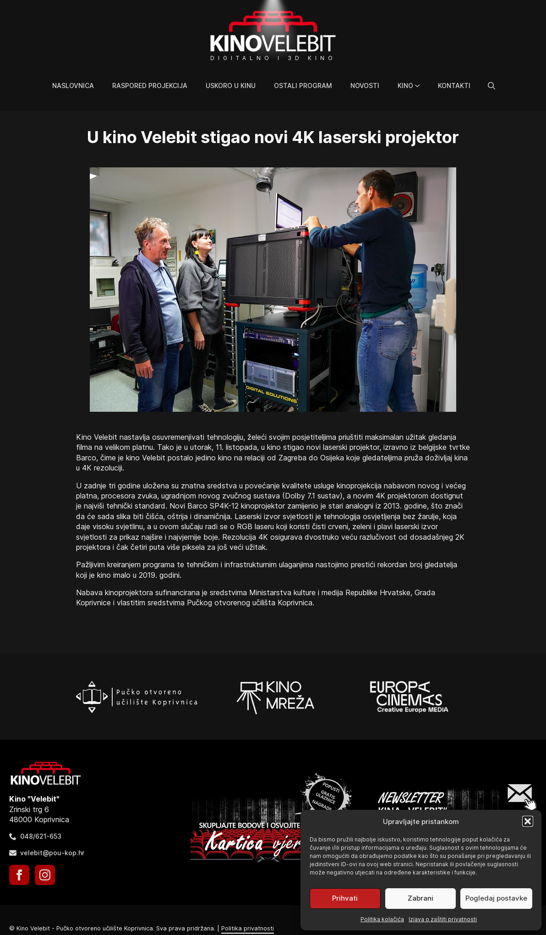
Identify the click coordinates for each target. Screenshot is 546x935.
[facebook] (19, 875)
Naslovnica (73, 85)
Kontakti (454, 85)
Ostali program (303, 85)
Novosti (364, 85)
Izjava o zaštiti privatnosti (443, 919)
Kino (405, 85)
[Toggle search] (491, 86)
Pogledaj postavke (496, 898)
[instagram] (45, 875)
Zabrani (420, 898)
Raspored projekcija (149, 85)
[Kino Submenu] (421, 85)
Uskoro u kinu (231, 85)
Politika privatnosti (247, 928)
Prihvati (345, 898)
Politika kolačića (382, 919)
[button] (527, 821)
